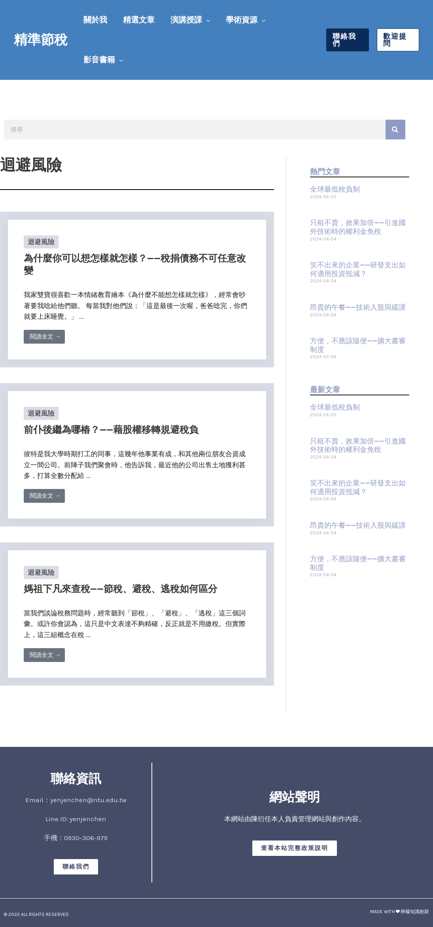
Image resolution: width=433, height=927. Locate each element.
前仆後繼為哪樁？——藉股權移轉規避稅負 (111, 429)
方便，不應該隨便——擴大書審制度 (358, 345)
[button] (206, 20)
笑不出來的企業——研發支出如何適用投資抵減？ (358, 269)
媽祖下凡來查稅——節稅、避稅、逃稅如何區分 (120, 588)
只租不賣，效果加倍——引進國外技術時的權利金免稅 (358, 227)
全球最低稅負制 (335, 189)
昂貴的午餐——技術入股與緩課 (358, 307)
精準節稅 (41, 40)
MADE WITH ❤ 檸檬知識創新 (399, 911)
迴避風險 (41, 242)
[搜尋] (395, 129)
